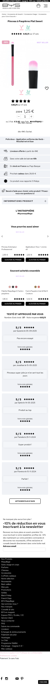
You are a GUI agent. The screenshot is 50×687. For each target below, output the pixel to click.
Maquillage (5, 562)
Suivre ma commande (10, 626)
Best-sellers (6, 584)
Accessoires (6, 573)
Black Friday (6, 595)
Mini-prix (4, 587)
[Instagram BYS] (6, 678)
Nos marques (6, 606)
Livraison (5, 629)
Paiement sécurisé (8, 635)
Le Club (4, 640)
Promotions (6, 590)
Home (4, 14)
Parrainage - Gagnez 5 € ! (12, 646)
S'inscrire (43, 682)
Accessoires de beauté (15, 14)
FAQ (3, 623)
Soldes (4, 592)
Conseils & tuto (7, 609)
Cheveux (4, 570)
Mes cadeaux (6, 649)
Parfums (4, 567)
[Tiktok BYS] (12, 678)
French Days (6, 598)
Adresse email (9, 546)
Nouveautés (6, 581)
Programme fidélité (9, 643)
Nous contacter (7, 621)
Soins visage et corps (10, 564)
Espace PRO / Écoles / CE (12, 615)
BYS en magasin (8, 612)
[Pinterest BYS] (22, 678)
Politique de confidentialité (31, 653)
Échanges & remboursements (13, 632)
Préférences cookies (8, 655)
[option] (25, 64)
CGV (17, 653)
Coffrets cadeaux (8, 576)
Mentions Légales (7, 653)
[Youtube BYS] (17, 678)
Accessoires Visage (30, 14)
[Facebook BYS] (1, 678)
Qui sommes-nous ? (9, 604)
